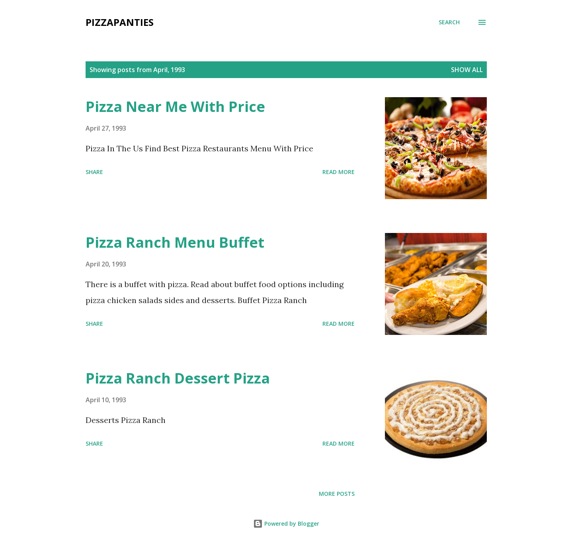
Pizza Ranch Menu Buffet (175, 242)
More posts (337, 493)
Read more (338, 172)
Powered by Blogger (286, 523)
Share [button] (94, 172)
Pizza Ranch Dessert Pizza (178, 378)
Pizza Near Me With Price (175, 106)
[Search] (449, 22)
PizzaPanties (120, 22)
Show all (467, 69)
